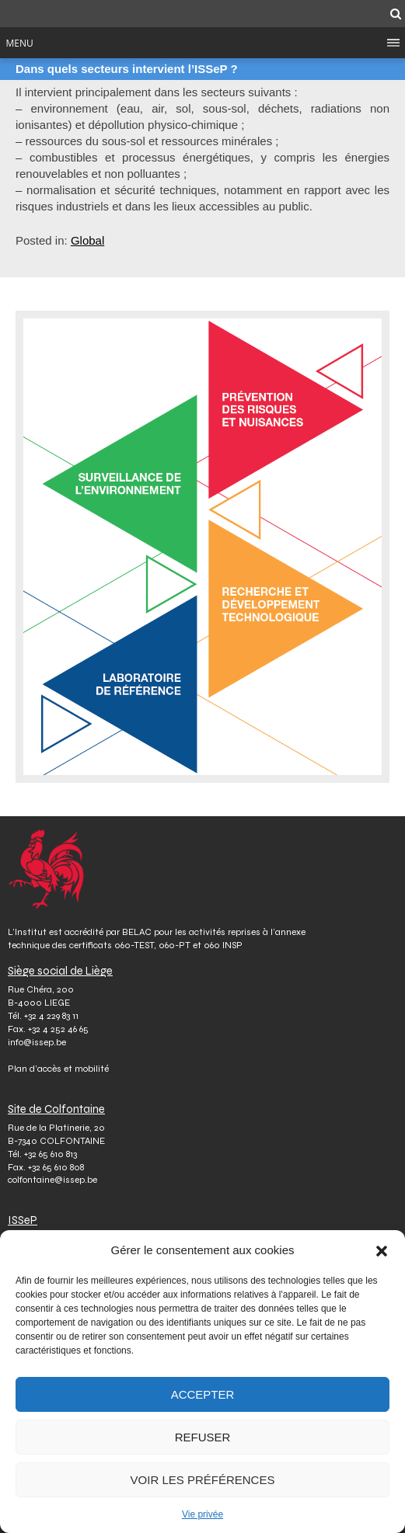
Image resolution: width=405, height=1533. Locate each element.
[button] (381, 1250)
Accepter (203, 1394)
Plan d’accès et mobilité (58, 1068)
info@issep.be (37, 1042)
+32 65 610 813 (50, 1154)
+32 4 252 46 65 (58, 1029)
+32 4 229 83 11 (51, 1015)
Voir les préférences (203, 1479)
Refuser (203, 1437)
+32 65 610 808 (56, 1167)
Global (87, 240)
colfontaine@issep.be (52, 1179)
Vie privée (202, 1514)
